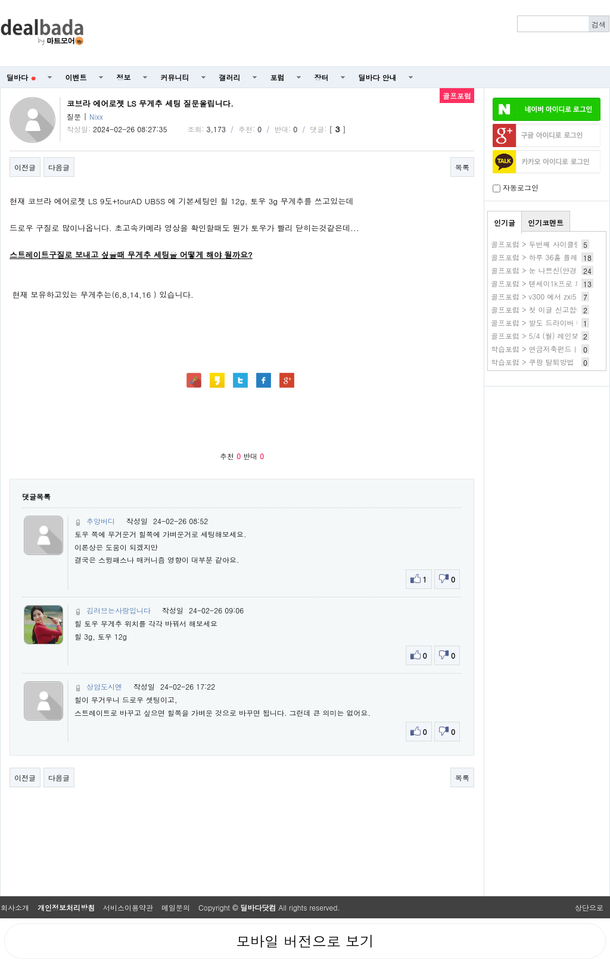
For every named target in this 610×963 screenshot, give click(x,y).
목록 (462, 167)
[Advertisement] (353, 33)
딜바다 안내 (378, 77)
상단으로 (589, 907)
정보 (124, 77)
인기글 (504, 222)
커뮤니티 (175, 77)
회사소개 (15, 907)
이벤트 (76, 77)
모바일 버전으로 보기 (305, 941)
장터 (322, 77)
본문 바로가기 (0, 0)
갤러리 (230, 77)
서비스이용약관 (128, 907)
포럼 (277, 77)
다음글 (59, 167)
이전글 (25, 167)
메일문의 (175, 907)
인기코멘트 (546, 222)
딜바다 (21, 77)
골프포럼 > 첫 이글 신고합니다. (542, 309)
